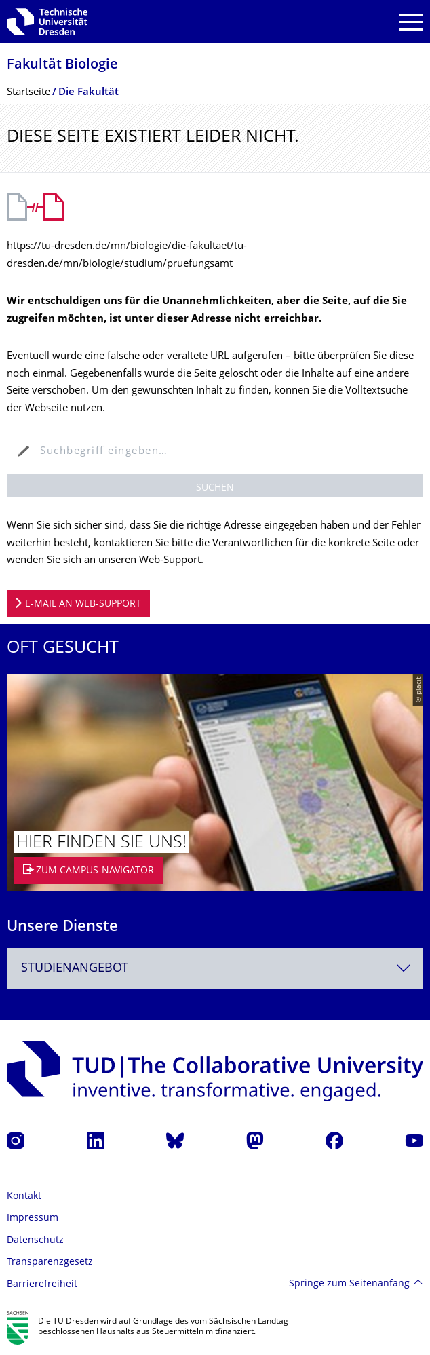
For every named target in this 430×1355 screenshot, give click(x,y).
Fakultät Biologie (62, 65)
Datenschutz (35, 1240)
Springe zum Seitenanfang (349, 1284)
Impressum (32, 1218)
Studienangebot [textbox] (74, 968)
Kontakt (24, 1196)
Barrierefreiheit (42, 1284)
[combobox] (215, 968)
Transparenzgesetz (50, 1262)
